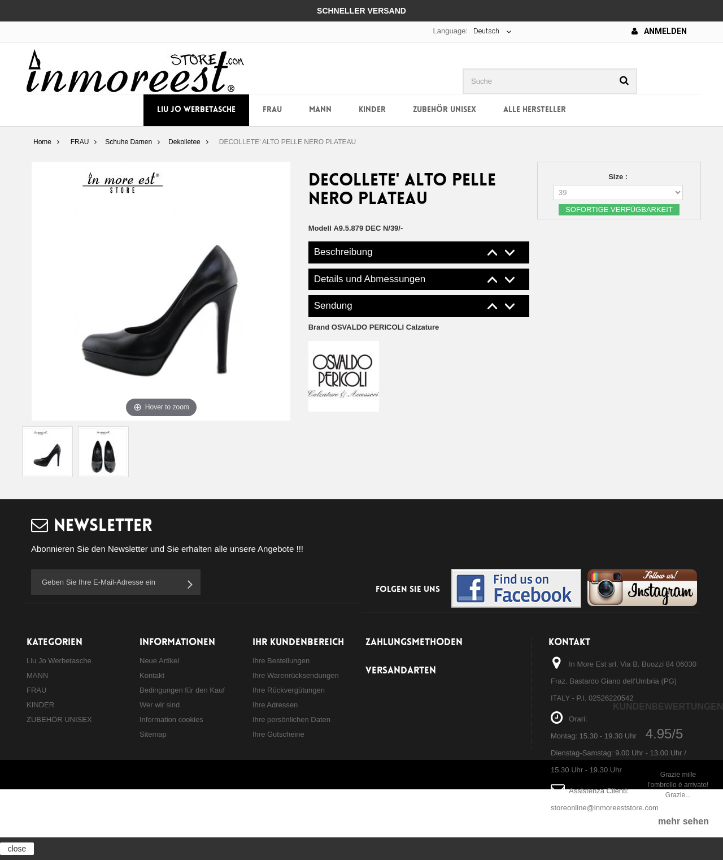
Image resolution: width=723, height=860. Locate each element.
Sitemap (153, 734)
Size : (619, 176)
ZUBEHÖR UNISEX (444, 110)
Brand (373, 327)
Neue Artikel (159, 660)
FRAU (272, 110)
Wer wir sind (160, 705)
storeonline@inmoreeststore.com (605, 807)
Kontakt (152, 675)
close (17, 848)
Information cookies (171, 719)
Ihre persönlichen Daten (291, 719)
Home (42, 142)
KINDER (372, 110)
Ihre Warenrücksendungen (295, 675)
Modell (320, 228)
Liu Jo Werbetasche (196, 110)
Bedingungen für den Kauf (182, 690)
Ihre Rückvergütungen (288, 690)
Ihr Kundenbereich (298, 642)
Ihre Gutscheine (278, 734)
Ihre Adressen (275, 705)
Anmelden (659, 31)
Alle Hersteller (534, 110)
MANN (320, 110)
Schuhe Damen (128, 142)
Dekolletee (184, 142)
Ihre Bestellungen (281, 660)
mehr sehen (683, 821)
